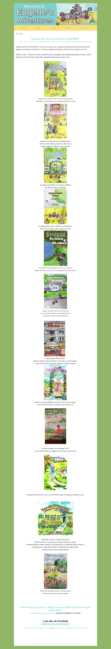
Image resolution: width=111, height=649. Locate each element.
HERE (52, 628)
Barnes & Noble (48, 613)
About (38, 28)
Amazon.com (36, 613)
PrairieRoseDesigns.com (73, 643)
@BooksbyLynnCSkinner (55, 623)
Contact (83, 28)
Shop (53, 28)
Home (23, 28)
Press (67, 28)
